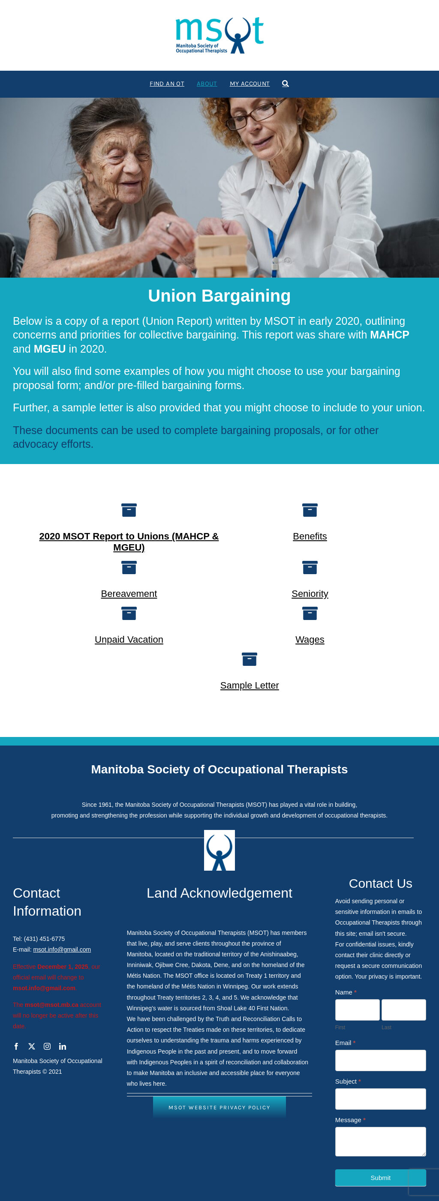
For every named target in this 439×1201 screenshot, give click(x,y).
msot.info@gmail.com (62, 949)
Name (346, 992)
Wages (310, 639)
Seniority (310, 593)
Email (345, 1042)
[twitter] (31, 1046)
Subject (348, 1081)
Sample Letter (249, 685)
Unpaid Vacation (129, 639)
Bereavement (129, 593)
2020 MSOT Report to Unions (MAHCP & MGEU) (129, 542)
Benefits (310, 536)
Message (350, 1119)
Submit (381, 1177)
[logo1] (220, 20)
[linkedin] (62, 1046)
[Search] (285, 83)
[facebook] (16, 1046)
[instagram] (47, 1046)
